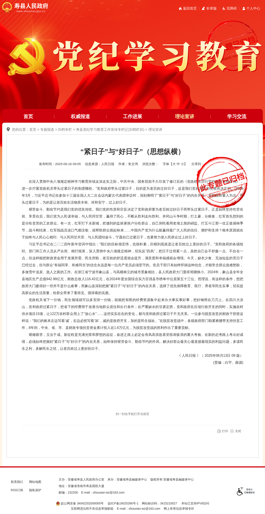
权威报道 (80, 116)
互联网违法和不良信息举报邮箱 (92, 508)
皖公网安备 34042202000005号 (80, 503)
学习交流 (236, 116)
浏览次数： (150, 164)
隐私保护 (35, 490)
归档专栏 (65, 129)
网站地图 (35, 482)
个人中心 (253, 8)
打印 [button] (225, 431)
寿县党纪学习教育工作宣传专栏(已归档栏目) (110, 129)
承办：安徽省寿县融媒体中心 (127, 479)
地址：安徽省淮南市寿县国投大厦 (81, 486)
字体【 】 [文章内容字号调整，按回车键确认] (175, 164)
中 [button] (178, 164)
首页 (28, 116)
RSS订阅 (17, 490)
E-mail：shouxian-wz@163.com (102, 492)
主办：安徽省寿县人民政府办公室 (81, 479)
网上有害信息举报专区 (179, 508)
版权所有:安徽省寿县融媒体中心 (172, 479)
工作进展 (132, 116)
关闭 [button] (238, 431)
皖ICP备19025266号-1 (123, 503)
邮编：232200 (68, 492)
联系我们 (17, 482)
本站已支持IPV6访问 (195, 503)
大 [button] (174, 164)
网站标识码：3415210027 (159, 503)
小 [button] (182, 164)
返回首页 (190, 8)
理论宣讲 (184, 116)
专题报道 (47, 129)
